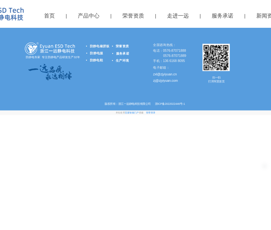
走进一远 (178, 16)
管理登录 (150, 112)
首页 (49, 16)
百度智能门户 (132, 112)
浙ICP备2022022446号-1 (169, 103)
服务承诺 (222, 16)
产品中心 (88, 16)
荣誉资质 (133, 16)
